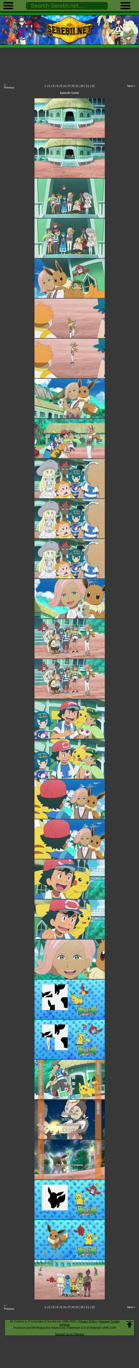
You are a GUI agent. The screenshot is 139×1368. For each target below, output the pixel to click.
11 (87, 85)
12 (93, 85)
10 (81, 85)
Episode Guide (69, 92)
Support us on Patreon (69, 1334)
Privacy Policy (88, 1321)
